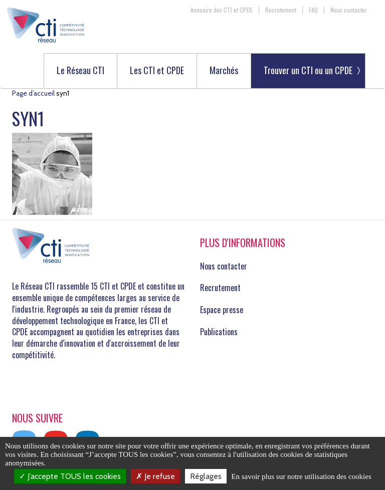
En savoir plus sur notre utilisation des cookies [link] (301, 476)
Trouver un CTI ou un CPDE (308, 70)
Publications (219, 332)
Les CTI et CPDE (157, 71)
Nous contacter (348, 10)
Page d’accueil (33, 93)
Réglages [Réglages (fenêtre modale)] (206, 476)
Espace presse (221, 310)
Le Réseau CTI (80, 71)
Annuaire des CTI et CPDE (221, 10)
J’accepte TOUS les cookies (70, 476)
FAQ (313, 10)
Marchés (224, 71)
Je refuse (155, 476)
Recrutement (280, 10)
